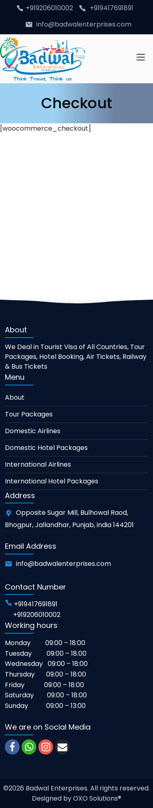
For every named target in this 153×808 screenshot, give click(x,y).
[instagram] (45, 747)
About (14, 397)
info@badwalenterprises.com (83, 24)
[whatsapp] (29, 747)
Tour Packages (29, 414)
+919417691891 (111, 8)
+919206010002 (50, 8)
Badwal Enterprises (56, 788)
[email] (62, 747)
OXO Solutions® (97, 798)
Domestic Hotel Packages (46, 447)
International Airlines (38, 464)
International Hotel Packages (51, 481)
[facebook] (12, 747)
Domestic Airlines (32, 431)
